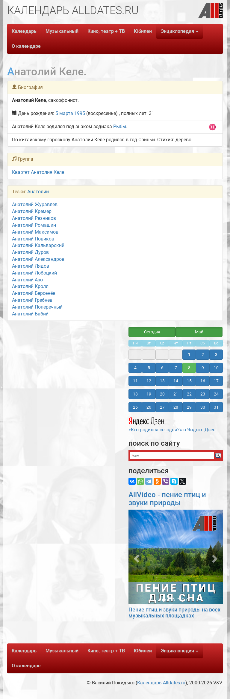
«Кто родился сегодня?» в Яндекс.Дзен (172, 424)
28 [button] (175, 407)
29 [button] (189, 407)
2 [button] (203, 354)
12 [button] (148, 380)
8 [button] (189, 367)
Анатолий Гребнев (32, 300)
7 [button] (176, 367)
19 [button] (148, 394)
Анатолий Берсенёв (33, 293)
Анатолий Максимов (35, 232)
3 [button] (216, 354)
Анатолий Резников (34, 218)
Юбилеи (143, 31)
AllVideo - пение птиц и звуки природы (167, 498)
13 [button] (162, 380)
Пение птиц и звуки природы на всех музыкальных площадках (174, 612)
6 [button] (162, 367)
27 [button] (162, 407)
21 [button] (175, 394)
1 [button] (189, 354)
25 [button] (135, 407)
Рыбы (119, 126)
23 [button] (202, 394)
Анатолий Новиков (33, 239)
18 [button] (135, 394)
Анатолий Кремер (32, 211)
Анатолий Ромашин (34, 225)
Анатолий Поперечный (37, 307)
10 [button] (216, 367)
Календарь (24, 31)
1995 (79, 113)
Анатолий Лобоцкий (34, 273)
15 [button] (189, 380)
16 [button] (202, 380)
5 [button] (149, 367)
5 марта (64, 113)
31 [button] (216, 407)
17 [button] (216, 380)
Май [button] (199, 331)
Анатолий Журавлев (35, 204)
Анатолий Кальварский (38, 245)
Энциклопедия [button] (179, 31)
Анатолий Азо (27, 280)
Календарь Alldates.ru (161, 683)
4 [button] (135, 367)
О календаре (26, 46)
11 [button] (135, 380)
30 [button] (202, 407)
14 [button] (175, 380)
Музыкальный (62, 31)
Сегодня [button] (152, 331)
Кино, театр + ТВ (106, 31)
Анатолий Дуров (30, 252)
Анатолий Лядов (30, 266)
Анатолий (38, 191)
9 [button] (203, 367)
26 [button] (148, 407)
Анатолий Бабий (30, 314)
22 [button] (189, 394)
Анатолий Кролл (30, 286)
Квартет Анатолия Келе (38, 172)
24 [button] (216, 394)
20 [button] (162, 394)
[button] (135, 557)
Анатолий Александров (38, 259)
